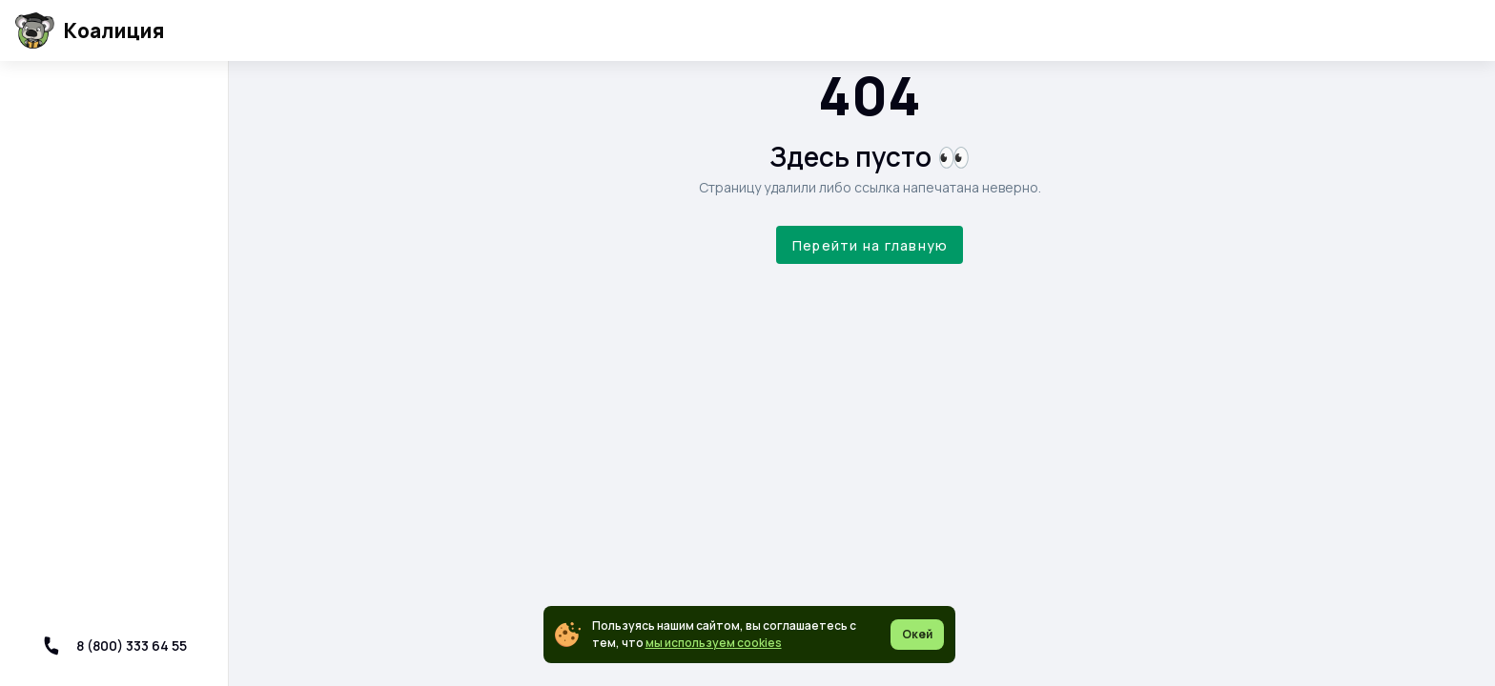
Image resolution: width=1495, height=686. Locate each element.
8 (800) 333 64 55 (114, 646)
